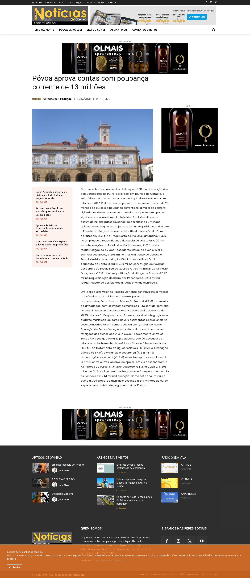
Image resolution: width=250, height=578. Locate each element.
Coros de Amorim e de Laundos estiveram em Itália (52, 257)
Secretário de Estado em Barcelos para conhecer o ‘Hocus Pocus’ (50, 211)
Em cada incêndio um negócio (68, 464)
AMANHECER (188, 493)
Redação (66, 99)
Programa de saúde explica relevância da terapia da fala (52, 243)
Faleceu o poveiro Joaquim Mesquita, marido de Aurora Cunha (131, 482)
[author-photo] (55, 470)
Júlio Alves (64, 470)
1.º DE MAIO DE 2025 (63, 479)
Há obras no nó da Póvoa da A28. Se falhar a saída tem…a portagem (134, 500)
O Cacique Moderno (62, 493)
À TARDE (186, 464)
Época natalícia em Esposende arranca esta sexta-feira (49, 228)
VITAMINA (186, 479)
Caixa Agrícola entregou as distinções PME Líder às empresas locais (51, 195)
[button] (213, 30)
